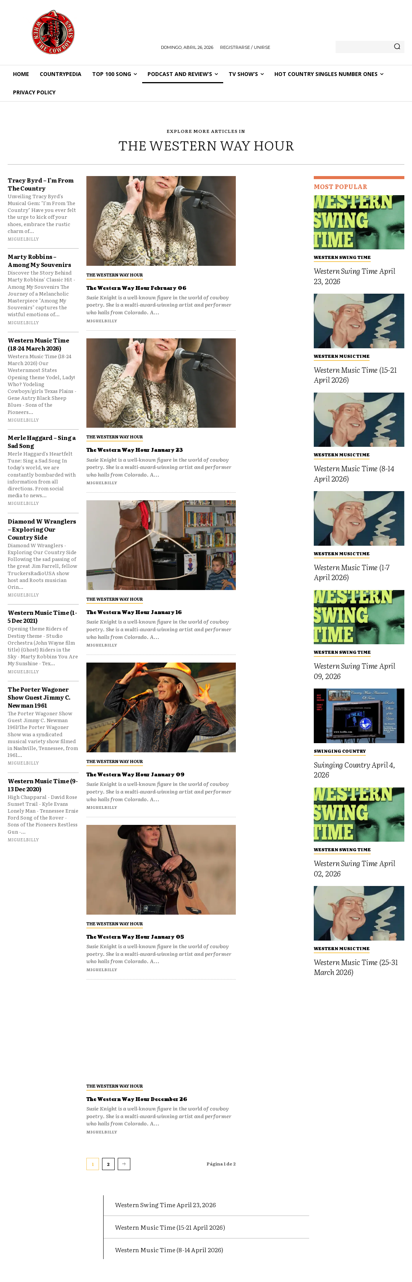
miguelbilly (23, 239)
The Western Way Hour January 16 (149, 612)
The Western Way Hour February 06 (152, 288)
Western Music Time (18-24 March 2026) (38, 344)
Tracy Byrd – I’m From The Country (41, 184)
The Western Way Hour (114, 275)
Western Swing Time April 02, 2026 (354, 868)
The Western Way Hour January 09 (150, 774)
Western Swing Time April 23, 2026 (354, 275)
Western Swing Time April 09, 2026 (354, 670)
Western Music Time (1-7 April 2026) (351, 572)
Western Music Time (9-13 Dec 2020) (43, 784)
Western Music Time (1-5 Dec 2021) (42, 616)
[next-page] (124, 1164)
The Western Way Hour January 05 (150, 937)
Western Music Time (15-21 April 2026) (355, 374)
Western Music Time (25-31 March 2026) (356, 967)
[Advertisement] (274, 290)
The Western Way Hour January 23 (150, 450)
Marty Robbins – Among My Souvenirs (39, 260)
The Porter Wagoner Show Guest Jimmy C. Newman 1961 (39, 697)
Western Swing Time (342, 257)
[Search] (397, 47)
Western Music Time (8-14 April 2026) (354, 473)
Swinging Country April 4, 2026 (354, 769)
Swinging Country (340, 751)
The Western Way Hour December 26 (152, 1099)
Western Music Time (342, 356)
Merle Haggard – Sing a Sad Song (41, 441)
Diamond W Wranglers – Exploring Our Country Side (42, 529)
